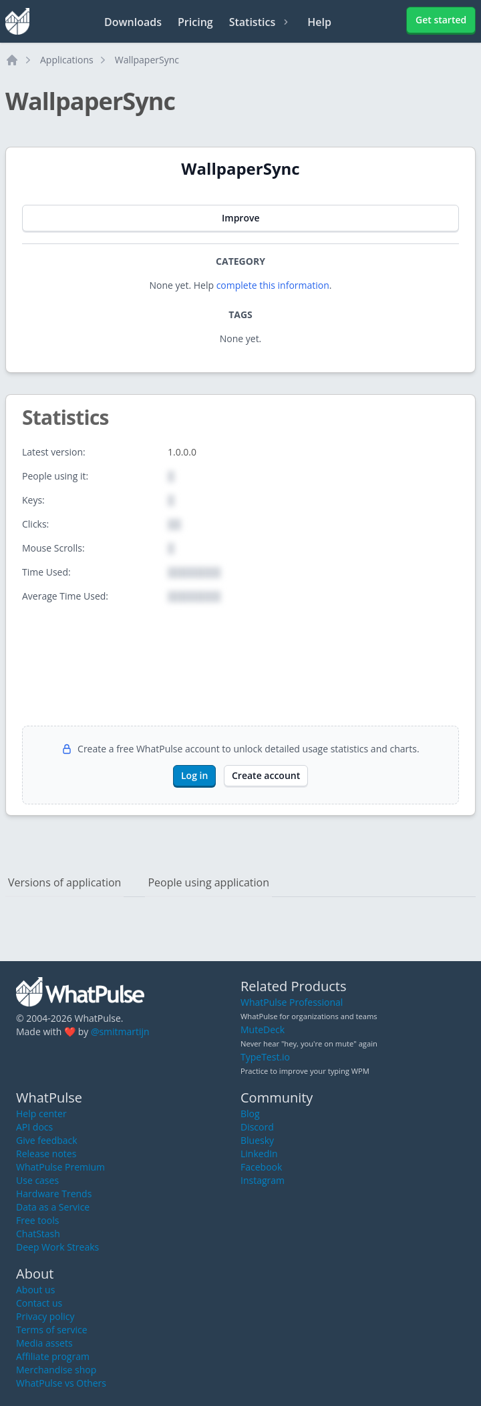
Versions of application (64, 882)
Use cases (37, 1180)
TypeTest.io (265, 1056)
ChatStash (38, 1233)
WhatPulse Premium (60, 1167)
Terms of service (52, 1329)
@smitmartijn (120, 1031)
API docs (34, 1127)
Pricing (195, 22)
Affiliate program (53, 1356)
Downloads (133, 22)
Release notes (46, 1153)
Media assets (44, 1343)
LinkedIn (259, 1153)
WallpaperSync (147, 59)
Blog (250, 1113)
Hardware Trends (54, 1193)
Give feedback (46, 1140)
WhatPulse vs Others (61, 1383)
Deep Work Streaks (57, 1247)
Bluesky (257, 1140)
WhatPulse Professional (291, 1002)
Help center (41, 1113)
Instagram (262, 1180)
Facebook (261, 1167)
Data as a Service (53, 1207)
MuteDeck (262, 1029)
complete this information (272, 285)
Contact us (39, 1303)
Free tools (37, 1220)
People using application (208, 882)
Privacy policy (45, 1316)
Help (319, 22)
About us (35, 1289)
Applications (67, 59)
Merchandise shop (56, 1369)
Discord (257, 1127)
